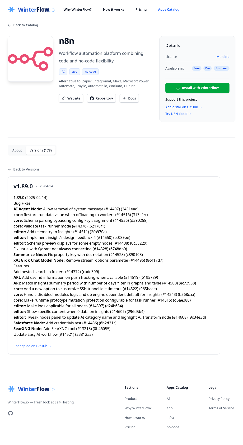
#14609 (118, 311)
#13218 (84, 328)
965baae (148, 288)
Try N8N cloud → (178, 113)
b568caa (186, 294)
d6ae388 (181, 300)
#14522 (130, 288)
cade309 (90, 271)
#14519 (131, 277)
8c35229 (138, 243)
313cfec (139, 214)
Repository (101, 98)
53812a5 (84, 334)
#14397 (96, 305)
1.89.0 (19, 197)
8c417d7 (154, 260)
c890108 (134, 254)
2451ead (129, 209)
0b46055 (101, 328)
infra (170, 417)
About (17, 150)
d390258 (138, 220)
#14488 (121, 243)
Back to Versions (23, 169)
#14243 (169, 294)
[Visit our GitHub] (10, 413)
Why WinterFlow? (78, 9)
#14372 (73, 271)
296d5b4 (135, 311)
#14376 (79, 226)
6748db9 (118, 248)
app (74, 72)
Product (131, 398)
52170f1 (97, 226)
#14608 (180, 317)
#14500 (170, 283)
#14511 (81, 231)
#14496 (137, 260)
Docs (129, 98)
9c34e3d (197, 317)
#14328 (100, 248)
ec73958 (187, 283)
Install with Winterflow (197, 87)
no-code (90, 72)
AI (63, 72)
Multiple (222, 56)
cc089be (121, 237)
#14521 (66, 334)
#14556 (121, 220)
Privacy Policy (219, 398)
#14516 (123, 214)
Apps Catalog (168, 9)
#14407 (112, 209)
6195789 (149, 277)
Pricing (141, 9)
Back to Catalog (23, 25)
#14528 (117, 254)
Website (71, 98)
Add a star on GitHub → (183, 107)
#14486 (90, 323)
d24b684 (114, 305)
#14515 (164, 300)
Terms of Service (221, 408)
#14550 (104, 237)
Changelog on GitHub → (32, 346)
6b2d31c (107, 323)
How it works (113, 9)
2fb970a (98, 231)
